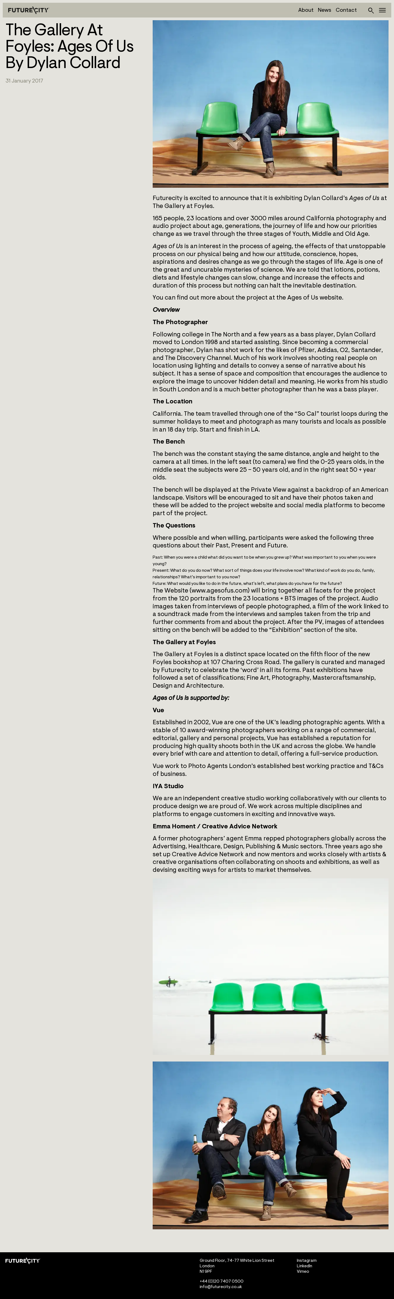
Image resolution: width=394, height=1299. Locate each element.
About (306, 10)
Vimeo (303, 1271)
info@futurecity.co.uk (221, 1287)
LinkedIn (304, 1266)
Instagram (307, 1260)
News (324, 10)
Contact (346, 10)
